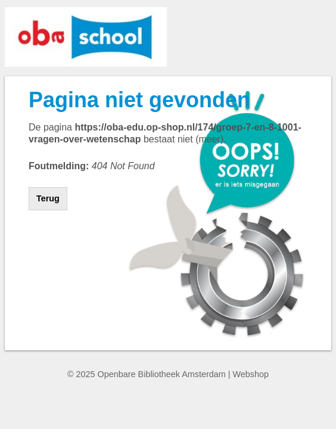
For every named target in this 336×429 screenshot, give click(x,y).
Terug (48, 198)
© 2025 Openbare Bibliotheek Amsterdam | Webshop (168, 374)
